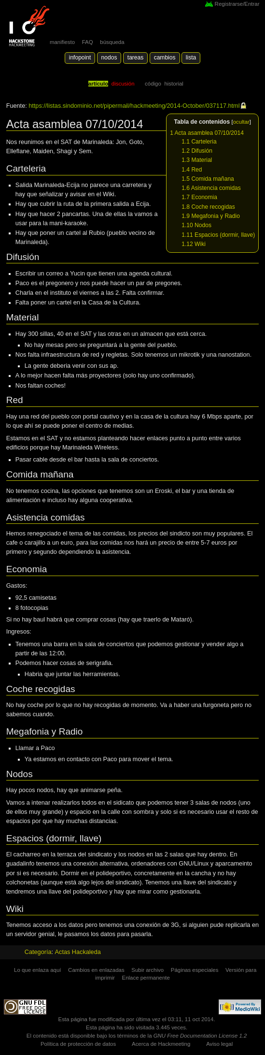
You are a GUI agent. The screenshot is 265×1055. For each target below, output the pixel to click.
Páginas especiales (195, 970)
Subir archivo (147, 970)
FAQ (87, 42)
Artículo (98, 84)
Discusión (123, 84)
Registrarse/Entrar (237, 4)
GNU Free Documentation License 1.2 (200, 1036)
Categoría (38, 952)
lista (191, 57)
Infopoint (80, 57)
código (153, 84)
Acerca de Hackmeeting (161, 1044)
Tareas (135, 57)
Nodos (109, 57)
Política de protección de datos (78, 1044)
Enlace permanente (146, 978)
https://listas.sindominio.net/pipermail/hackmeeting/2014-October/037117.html (133, 105)
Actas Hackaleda (78, 952)
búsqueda (112, 42)
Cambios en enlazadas (96, 970)
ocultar (241, 122)
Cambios (165, 57)
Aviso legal (219, 1044)
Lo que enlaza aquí (37, 970)
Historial (173, 84)
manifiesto (62, 42)
